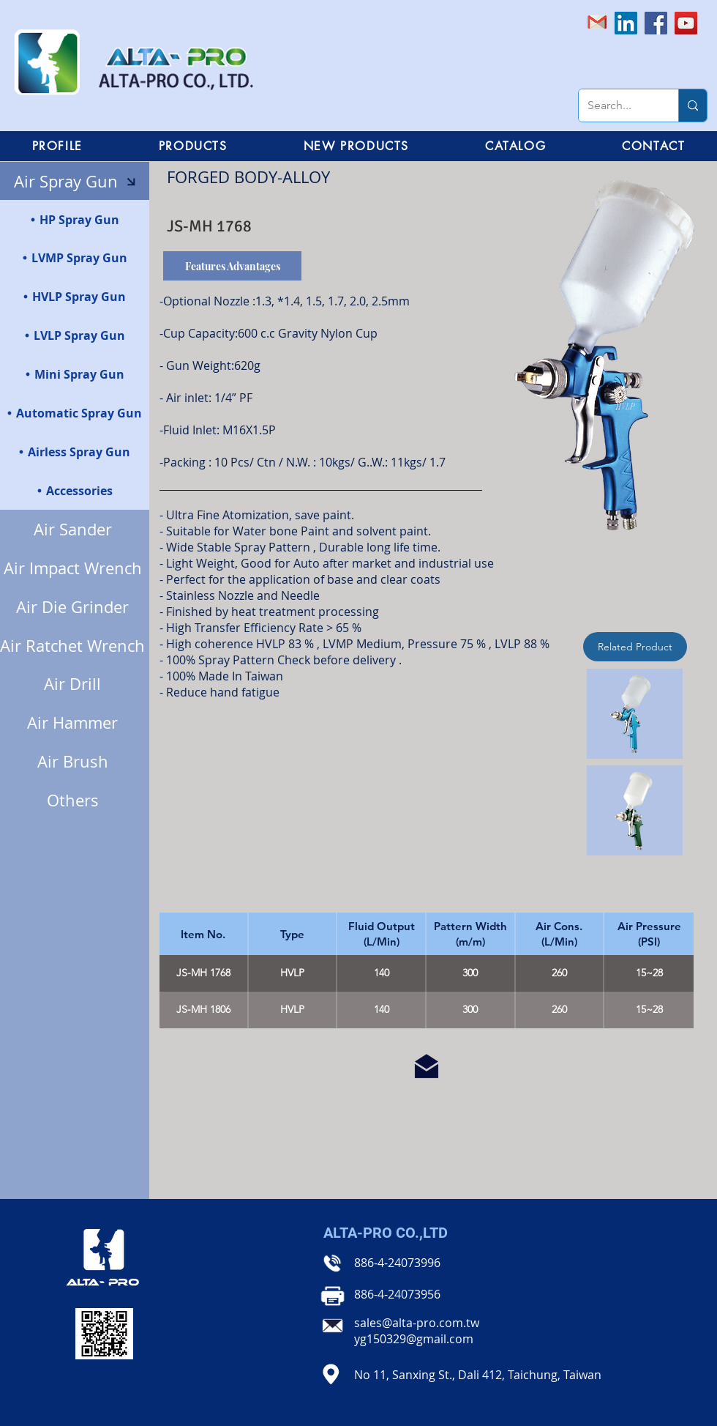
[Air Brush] (74, 761)
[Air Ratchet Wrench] (74, 645)
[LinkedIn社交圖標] (626, 23)
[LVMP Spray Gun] (74, 257)
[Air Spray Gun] (74, 181)
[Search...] (617, 105)
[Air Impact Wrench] (74, 568)
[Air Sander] (74, 529)
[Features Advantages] (232, 266)
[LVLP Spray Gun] (74, 335)
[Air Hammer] (74, 722)
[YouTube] (686, 23)
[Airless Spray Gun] (74, 451)
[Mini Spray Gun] (74, 373)
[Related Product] (635, 646)
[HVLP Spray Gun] (74, 296)
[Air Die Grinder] (74, 606)
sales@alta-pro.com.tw (416, 1323)
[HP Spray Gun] (74, 219)
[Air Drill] (74, 683)
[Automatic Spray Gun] (74, 412)
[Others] (74, 800)
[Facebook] (656, 23)
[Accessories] (74, 490)
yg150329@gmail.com (413, 1339)
